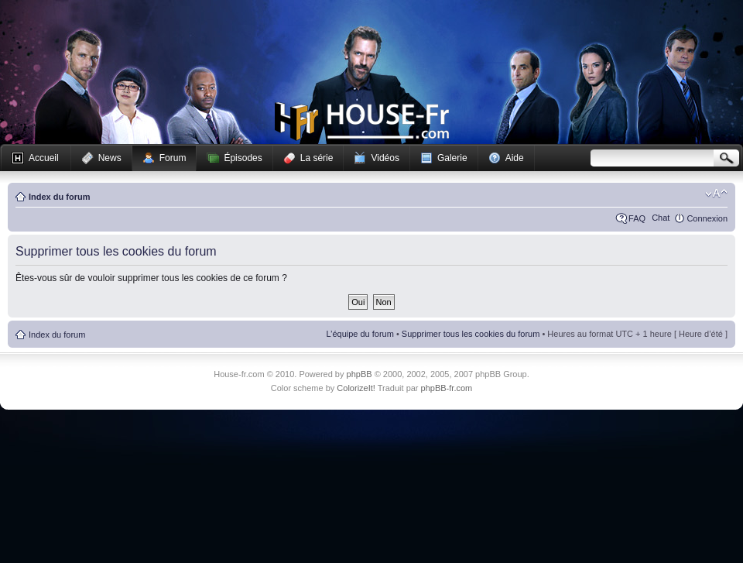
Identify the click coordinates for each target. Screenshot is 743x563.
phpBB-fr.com (447, 388)
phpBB (359, 374)
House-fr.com (362, 121)
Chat (660, 217)
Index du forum (59, 196)
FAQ (636, 218)
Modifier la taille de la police (716, 194)
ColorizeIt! (356, 388)
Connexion (707, 218)
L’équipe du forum (359, 333)
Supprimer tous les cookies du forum (471, 333)
